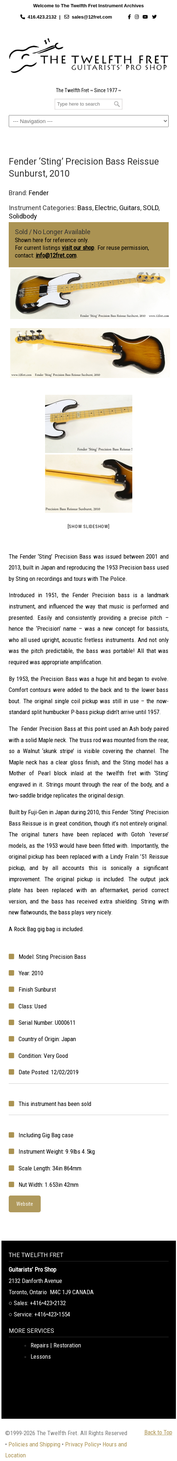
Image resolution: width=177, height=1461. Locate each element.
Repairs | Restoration (56, 1345)
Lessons (41, 1356)
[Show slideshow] (89, 526)
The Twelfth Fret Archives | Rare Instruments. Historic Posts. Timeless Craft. (89, 55)
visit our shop (78, 247)
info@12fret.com (56, 255)
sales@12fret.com (92, 17)
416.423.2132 (42, 17)
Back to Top (158, 1432)
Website (24, 1204)
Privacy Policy (82, 1444)
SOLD (150, 208)
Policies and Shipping (34, 1444)
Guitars (129, 208)
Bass (84, 208)
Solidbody (23, 216)
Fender (39, 193)
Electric (106, 208)
